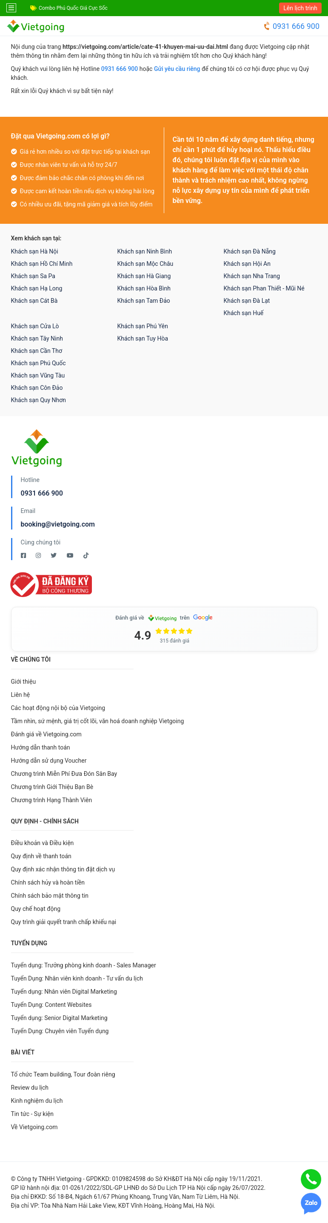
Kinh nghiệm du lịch (37, 1100)
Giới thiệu (23, 681)
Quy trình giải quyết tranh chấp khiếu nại (64, 922)
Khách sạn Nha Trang (252, 276)
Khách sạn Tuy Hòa (142, 338)
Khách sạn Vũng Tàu (38, 375)
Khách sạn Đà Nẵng (250, 251)
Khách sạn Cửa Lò (35, 326)
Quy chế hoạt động (36, 908)
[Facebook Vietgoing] (24, 555)
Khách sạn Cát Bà (34, 300)
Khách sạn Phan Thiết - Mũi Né (264, 288)
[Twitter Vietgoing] (54, 555)
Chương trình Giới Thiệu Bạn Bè (52, 786)
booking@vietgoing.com (58, 524)
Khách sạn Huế (244, 313)
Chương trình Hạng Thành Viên (51, 800)
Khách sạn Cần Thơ (36, 350)
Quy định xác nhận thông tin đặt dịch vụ (63, 869)
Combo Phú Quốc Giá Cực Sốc (73, 8)
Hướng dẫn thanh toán (40, 747)
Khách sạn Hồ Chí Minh (42, 263)
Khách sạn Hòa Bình (144, 288)
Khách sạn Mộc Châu (145, 263)
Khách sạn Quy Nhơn (38, 400)
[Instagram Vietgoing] (39, 555)
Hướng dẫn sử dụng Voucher (49, 760)
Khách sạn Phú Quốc (38, 363)
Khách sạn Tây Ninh (37, 338)
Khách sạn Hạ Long (37, 288)
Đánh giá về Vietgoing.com (46, 734)
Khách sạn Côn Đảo (37, 387)
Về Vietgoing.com (34, 1127)
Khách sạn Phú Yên (142, 326)
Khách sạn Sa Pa (33, 276)
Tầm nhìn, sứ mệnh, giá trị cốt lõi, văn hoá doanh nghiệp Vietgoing (97, 721)
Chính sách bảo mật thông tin (50, 895)
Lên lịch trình (300, 8)
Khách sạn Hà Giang (144, 276)
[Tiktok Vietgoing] (85, 555)
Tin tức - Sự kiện (32, 1113)
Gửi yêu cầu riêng (177, 68)
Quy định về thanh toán (41, 856)
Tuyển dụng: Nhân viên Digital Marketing (64, 991)
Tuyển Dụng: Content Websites (51, 1004)
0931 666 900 (291, 26)
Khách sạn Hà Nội (34, 251)
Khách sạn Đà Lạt (247, 300)
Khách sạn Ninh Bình (144, 251)
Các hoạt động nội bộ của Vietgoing (58, 707)
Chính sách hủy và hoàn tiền (48, 882)
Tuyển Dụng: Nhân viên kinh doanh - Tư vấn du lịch (77, 978)
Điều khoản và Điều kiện (42, 843)
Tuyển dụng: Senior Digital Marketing (59, 1017)
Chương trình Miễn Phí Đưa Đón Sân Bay (64, 773)
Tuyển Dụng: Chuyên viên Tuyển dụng (60, 1031)
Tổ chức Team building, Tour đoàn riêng (63, 1074)
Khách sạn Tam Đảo (143, 300)
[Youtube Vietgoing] (71, 555)
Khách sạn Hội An (247, 263)
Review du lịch (30, 1087)
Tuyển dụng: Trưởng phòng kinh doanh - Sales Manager (83, 965)
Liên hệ (20, 694)
